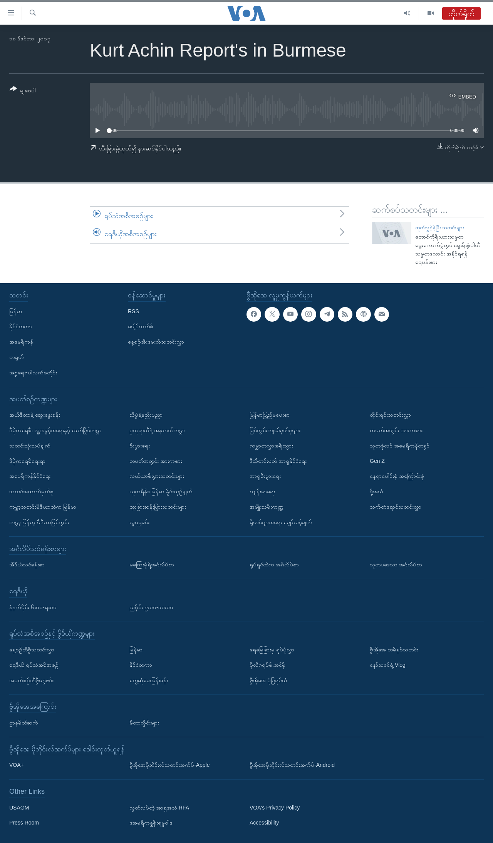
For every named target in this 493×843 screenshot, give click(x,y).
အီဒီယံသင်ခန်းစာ (27, 564)
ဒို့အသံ (376, 491)
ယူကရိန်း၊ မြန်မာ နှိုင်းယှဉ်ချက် (161, 491)
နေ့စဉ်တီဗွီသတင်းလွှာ (31, 649)
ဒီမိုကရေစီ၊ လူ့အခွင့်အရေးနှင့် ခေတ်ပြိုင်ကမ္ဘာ (55, 430)
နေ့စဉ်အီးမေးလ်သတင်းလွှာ (156, 342)
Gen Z (377, 460)
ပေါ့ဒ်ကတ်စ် (140, 326)
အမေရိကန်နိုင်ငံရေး (29, 476)
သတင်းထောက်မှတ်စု (31, 491)
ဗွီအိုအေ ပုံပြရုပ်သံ (268, 680)
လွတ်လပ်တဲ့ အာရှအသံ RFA (159, 808)
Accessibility (264, 823)
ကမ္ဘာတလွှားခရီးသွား (271, 445)
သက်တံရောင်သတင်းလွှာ (395, 507)
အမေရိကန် (21, 342)
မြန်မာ (15, 311)
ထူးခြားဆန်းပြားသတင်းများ (157, 507)
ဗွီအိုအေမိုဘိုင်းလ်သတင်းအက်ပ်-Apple (169, 765)
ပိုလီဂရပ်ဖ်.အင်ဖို (267, 665)
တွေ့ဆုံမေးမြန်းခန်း (148, 680)
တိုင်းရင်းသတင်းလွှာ (390, 415)
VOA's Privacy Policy (275, 808)
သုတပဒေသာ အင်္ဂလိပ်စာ (396, 564)
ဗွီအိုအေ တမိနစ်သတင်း (394, 649)
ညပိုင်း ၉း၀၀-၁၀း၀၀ (151, 607)
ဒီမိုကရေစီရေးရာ (27, 460)
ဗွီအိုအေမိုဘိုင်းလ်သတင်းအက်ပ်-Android (292, 765)
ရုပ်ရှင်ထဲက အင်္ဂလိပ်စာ (274, 564)
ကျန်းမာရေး (262, 491)
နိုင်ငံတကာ (20, 326)
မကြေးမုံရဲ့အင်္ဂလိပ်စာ (151, 564)
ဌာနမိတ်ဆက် (23, 722)
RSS (133, 311)
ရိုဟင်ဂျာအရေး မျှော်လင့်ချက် (281, 522)
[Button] (23, 91)
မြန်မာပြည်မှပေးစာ (270, 415)
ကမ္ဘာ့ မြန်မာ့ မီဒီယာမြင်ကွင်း (39, 522)
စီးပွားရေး (139, 445)
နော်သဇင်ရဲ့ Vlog (388, 665)
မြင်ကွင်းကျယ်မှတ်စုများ (275, 430)
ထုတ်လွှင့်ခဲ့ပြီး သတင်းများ (439, 227)
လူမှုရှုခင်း (139, 522)
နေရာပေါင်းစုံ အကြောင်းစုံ (397, 476)
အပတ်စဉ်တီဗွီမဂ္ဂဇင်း (31, 680)
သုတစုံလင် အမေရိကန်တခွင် (399, 445)
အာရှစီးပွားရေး (265, 476)
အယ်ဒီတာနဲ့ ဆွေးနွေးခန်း (34, 415)
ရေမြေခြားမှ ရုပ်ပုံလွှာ (272, 649)
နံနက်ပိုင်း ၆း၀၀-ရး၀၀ (33, 607)
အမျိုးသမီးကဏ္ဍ (266, 507)
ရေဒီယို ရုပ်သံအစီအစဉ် (34, 665)
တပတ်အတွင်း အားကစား (155, 460)
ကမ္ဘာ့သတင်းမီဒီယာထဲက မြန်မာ (42, 507)
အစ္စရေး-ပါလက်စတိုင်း (33, 372)
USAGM (19, 808)
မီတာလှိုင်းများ (144, 722)
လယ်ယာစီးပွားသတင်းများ (156, 476)
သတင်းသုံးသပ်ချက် (29, 445)
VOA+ (16, 765)
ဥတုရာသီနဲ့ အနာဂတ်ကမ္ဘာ (157, 430)
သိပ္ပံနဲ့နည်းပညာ (146, 415)
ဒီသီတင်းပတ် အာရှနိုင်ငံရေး (278, 460)
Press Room (24, 823)
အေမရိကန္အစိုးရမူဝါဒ (151, 823)
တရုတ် (16, 357)
